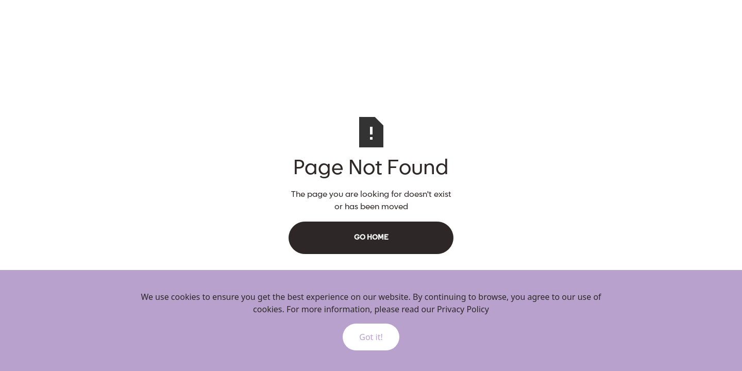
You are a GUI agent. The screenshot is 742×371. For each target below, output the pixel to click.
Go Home (371, 237)
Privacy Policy (463, 309)
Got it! (370, 337)
